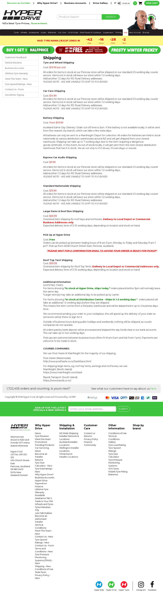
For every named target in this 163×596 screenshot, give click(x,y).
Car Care (62, 32)
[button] (123, 3)
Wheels (24, 32)
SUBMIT (123, 409)
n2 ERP (72, 397)
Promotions (41, 442)
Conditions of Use (44, 569)
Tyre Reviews (42, 436)
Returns (39, 460)
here (153, 388)
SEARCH (111, 16)
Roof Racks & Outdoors (90, 32)
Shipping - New (43, 566)
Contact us (89, 433)
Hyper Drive (111, 586)
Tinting (118, 32)
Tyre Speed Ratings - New (18, 84)
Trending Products (44, 445)
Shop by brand (138, 427)
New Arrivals (135, 32)
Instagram (141, 586)
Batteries (52, 32)
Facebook (152, 586)
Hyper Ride (99, 586)
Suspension (108, 32)
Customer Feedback (16, 57)
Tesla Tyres (40, 572)
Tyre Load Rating (117, 445)
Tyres (16, 32)
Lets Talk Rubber (43, 513)
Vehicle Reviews (13, 62)
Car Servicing (42, 448)
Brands (146, 32)
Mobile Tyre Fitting (118, 471)
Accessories (34, 32)
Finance (39, 486)
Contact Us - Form (14, 89)
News (38, 433)
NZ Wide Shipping (68, 433)
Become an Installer (19, 3)
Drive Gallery (100, 3)
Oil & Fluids (73, 32)
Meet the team (43, 439)
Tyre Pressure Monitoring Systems (115, 463)
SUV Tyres (113, 468)
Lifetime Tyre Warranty (16, 73)
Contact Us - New (44, 536)
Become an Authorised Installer (41, 519)
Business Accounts (75, 3)
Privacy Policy (91, 439)
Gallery (112, 442)
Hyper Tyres (124, 586)
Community (90, 445)
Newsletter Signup (14, 95)
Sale (125, 32)
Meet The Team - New (16, 78)
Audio (43, 32)
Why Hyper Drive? (47, 3)
